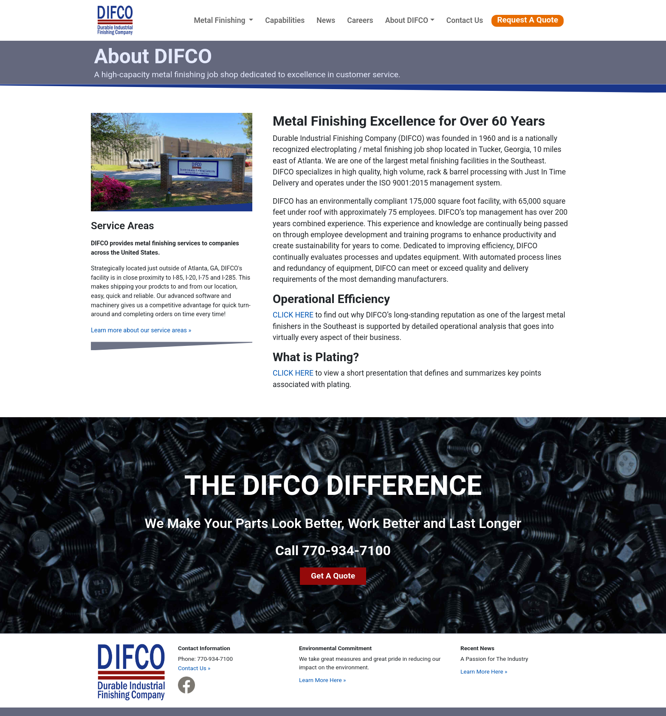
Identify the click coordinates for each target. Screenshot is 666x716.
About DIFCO (407, 20)
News (325, 20)
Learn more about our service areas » (141, 330)
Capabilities (285, 20)
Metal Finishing (225, 19)
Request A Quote (527, 20)
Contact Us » (194, 668)
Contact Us (464, 20)
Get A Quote (333, 576)
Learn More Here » (322, 680)
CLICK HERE (293, 315)
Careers (360, 20)
